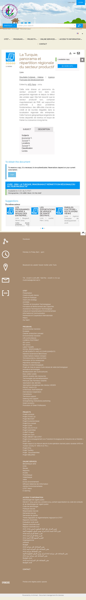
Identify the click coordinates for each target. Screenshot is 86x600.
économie (26, 138)
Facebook (26, 239)
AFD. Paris (32, 84)
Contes (25, 151)
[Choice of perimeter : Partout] (10, 26)
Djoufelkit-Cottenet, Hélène (31, 77)
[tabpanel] (37, 143)
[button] (10, 57)
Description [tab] (44, 129)
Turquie (25, 140)
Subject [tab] (27, 129)
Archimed (34, 595)
